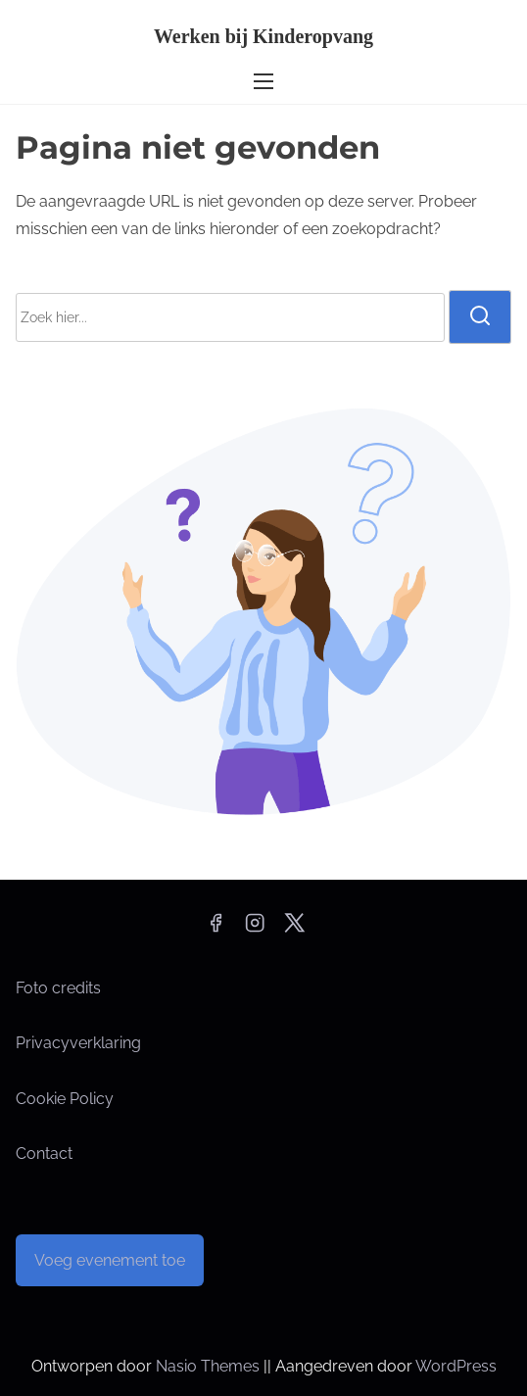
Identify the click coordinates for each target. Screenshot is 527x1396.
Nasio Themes (210, 1366)
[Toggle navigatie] (263, 81)
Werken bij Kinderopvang (263, 36)
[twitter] (294, 929)
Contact (44, 1153)
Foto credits (58, 988)
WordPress (456, 1366)
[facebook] (215, 929)
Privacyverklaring (78, 1043)
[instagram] (254, 929)
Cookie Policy (65, 1098)
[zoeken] (480, 316)
